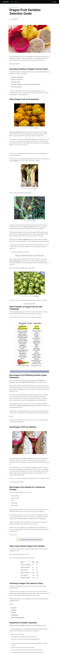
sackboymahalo (14, 615)
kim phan (13, 612)
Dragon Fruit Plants (13, 7)
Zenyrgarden (36, 296)
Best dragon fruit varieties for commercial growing (31, 539)
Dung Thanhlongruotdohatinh (18, 617)
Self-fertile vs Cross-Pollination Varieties (21, 371)
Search (15, 1)
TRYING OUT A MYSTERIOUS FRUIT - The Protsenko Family (29, 255)
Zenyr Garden (6, 1)
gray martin (14, 607)
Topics (11, 1)
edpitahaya (13, 610)
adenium (16, 160)
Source (36, 127)
